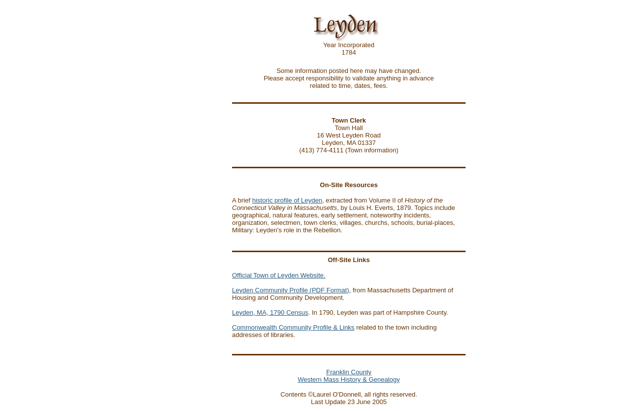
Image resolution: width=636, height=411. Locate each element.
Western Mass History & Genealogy (349, 379)
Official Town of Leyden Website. (278, 275)
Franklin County (348, 372)
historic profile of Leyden (287, 200)
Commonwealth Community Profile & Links (293, 327)
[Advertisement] (200, 216)
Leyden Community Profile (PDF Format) (290, 290)
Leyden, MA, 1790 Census (270, 312)
